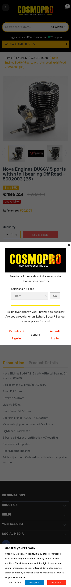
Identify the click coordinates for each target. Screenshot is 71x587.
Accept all (34, 582)
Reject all (56, 582)
